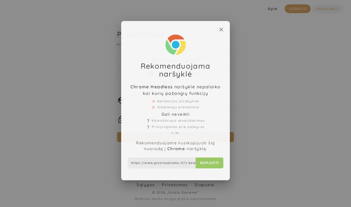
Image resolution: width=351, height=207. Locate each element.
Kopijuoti (208, 157)
